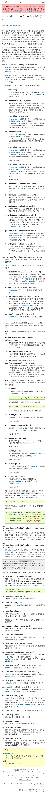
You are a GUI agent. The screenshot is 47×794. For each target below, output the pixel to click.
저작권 (17, 770)
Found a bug (39, 790)
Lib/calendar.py (14, 25)
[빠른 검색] (31, 2)
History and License (25, 780)
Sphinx (38, 792)
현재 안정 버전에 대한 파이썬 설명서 (25, 11)
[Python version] (12, 2)
